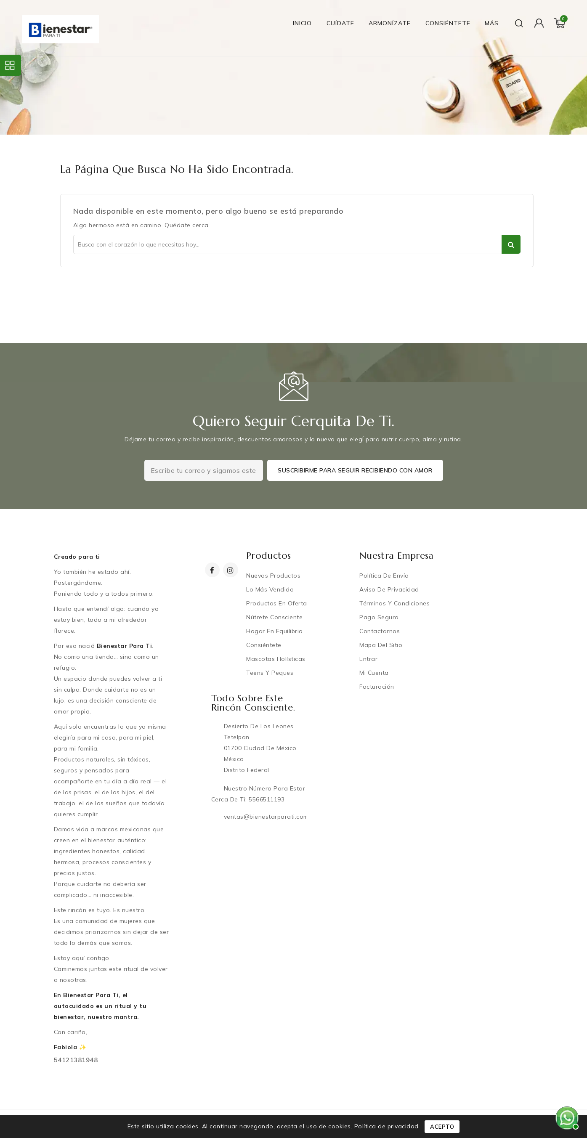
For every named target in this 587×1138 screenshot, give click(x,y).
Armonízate (390, 23)
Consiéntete (447, 23)
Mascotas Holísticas (277, 659)
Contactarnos (381, 631)
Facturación (378, 686)
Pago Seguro (381, 617)
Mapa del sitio (382, 645)
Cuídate (340, 23)
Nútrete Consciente (276, 617)
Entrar (370, 659)
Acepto (442, 1126)
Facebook (213, 570)
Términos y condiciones (396, 603)
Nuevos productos (275, 575)
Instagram (233, 570)
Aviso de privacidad (391, 589)
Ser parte (511, 244)
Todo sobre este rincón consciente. (253, 702)
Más (492, 23)
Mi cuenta (375, 672)
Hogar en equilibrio (276, 631)
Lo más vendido (271, 589)
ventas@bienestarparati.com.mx (271, 816)
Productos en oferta (278, 603)
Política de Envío (386, 575)
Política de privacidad (386, 1126)
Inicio (302, 23)
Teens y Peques (271, 672)
